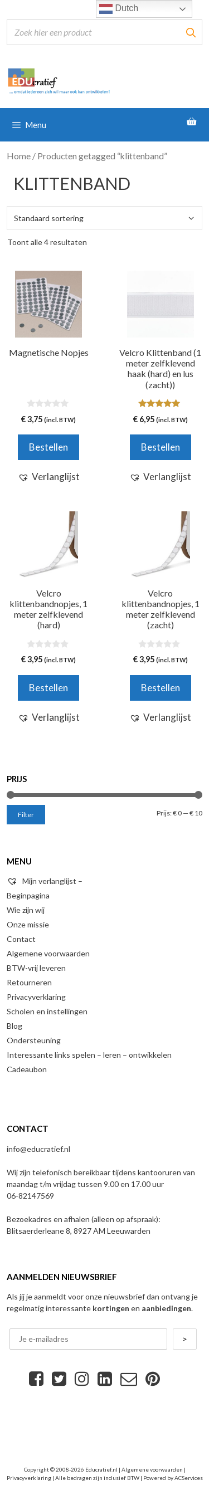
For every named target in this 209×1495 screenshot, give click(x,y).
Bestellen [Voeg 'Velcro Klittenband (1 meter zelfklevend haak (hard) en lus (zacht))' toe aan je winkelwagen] (160, 447)
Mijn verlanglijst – (44, 881)
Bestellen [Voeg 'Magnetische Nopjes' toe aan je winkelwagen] (48, 447)
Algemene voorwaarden (48, 953)
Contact (21, 939)
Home (19, 156)
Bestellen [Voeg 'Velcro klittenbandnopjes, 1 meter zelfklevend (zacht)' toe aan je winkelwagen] (160, 687)
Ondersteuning (34, 1040)
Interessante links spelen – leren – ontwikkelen (89, 1054)
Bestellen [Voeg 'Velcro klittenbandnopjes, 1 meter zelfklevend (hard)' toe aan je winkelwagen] (48, 687)
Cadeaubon (27, 1069)
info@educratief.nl (38, 1149)
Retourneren (29, 982)
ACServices (188, 1477)
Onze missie (28, 924)
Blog (14, 1025)
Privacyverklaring (36, 996)
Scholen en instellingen (47, 1011)
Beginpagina (28, 895)
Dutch (118, 9)
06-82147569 (30, 1195)
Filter (26, 814)
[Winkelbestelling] (104, 218)
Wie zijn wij (26, 910)
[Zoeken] (190, 32)
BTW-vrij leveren (36, 968)
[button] (49, 477)
